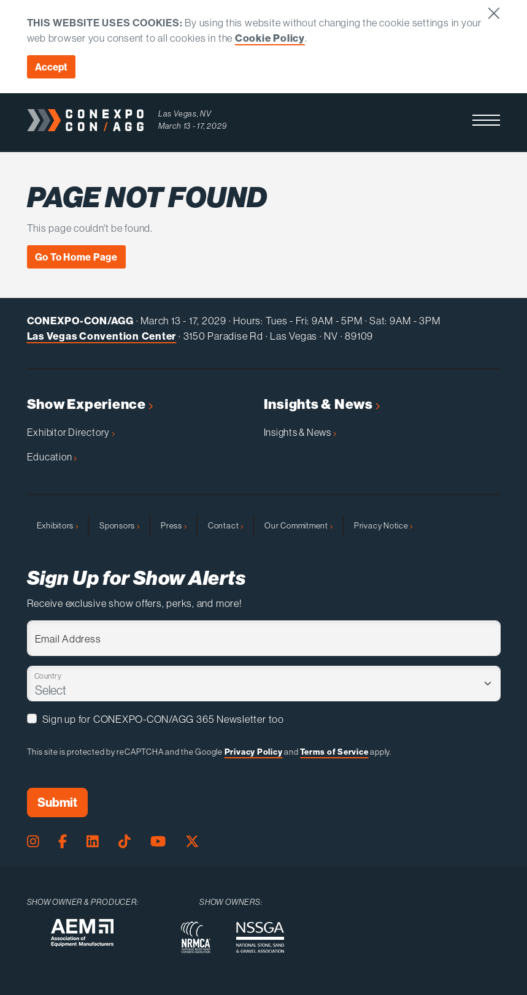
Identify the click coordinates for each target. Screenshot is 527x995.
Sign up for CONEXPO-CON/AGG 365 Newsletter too (163, 718)
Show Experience (90, 404)
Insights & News (322, 404)
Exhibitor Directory (71, 432)
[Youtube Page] (157, 842)
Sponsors (119, 525)
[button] (486, 120)
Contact (225, 525)
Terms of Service (334, 752)
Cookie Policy (270, 37)
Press (174, 525)
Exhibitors (58, 525)
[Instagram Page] (33, 842)
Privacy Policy (254, 752)
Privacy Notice (383, 525)
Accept (51, 67)
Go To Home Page (76, 257)
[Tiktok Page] (124, 842)
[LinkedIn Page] (93, 842)
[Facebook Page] (62, 842)
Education (52, 457)
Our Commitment (298, 525)
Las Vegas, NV (185, 114)
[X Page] (192, 842)
